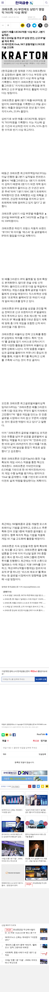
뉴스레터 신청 (41, 679)
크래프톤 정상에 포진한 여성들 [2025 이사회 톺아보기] (25, 610)
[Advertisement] (24, 153)
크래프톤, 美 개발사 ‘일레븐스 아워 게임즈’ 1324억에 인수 (26, 599)
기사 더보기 (15, 786)
